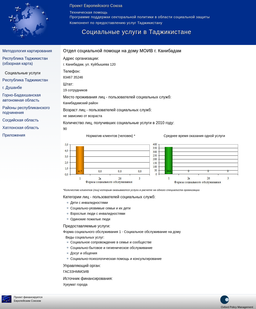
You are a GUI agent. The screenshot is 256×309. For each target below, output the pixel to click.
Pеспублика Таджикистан (25, 80)
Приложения (13, 135)
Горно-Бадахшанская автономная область (21, 97)
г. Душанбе (12, 88)
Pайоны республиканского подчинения (26, 110)
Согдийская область (20, 120)
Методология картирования (27, 51)
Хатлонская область (20, 128)
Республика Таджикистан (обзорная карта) (25, 61)
